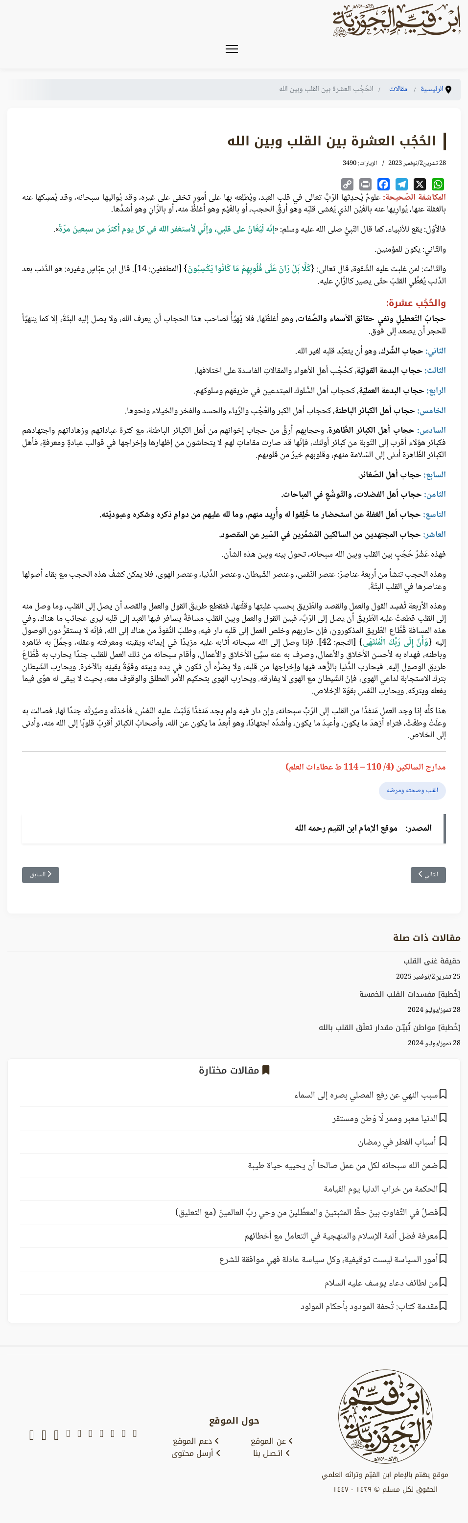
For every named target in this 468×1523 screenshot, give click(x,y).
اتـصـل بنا (271, 1453)
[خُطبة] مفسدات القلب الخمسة (410, 994)
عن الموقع (272, 1441)
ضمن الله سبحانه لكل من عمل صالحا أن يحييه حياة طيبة (343, 1166)
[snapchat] (135, 1435)
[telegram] (91, 1435)
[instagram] (79, 1435)
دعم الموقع (196, 1441)
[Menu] (232, 49)
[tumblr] (68, 1435)
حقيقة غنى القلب (432, 961)
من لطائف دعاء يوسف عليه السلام (381, 1283)
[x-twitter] (124, 1435)
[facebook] (101, 1435)
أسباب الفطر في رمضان (398, 1142)
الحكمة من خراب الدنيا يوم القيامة (381, 1189)
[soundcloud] (44, 1435)
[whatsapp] (31, 1435)
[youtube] (113, 1435)
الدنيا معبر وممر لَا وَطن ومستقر (385, 1119)
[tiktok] (56, 1435)
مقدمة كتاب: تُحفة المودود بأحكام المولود (369, 1307)
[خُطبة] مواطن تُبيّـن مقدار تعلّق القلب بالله (390, 1027)
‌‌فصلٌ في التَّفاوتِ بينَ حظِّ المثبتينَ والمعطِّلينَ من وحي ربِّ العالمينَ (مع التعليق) (306, 1213)
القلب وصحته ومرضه (412, 791)
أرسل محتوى (196, 1453)
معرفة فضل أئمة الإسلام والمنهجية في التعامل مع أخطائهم (341, 1236)
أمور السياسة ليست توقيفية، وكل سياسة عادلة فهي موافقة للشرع (328, 1260)
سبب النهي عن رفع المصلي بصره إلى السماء (366, 1095)
